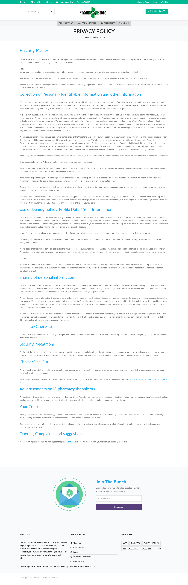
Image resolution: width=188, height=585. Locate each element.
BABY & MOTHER (151, 543)
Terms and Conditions (82, 557)
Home (86, 37)
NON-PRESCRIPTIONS (86, 23)
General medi (124, 23)
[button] (119, 507)
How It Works (78, 547)
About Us (77, 543)
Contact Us (71, 442)
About (139, 2)
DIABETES (135, 543)
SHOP (158, 549)
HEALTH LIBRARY (107, 23)
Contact (148, 2)
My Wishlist (164, 2)
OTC (125, 543)
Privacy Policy (67, 566)
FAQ (155, 2)
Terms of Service (83, 566)
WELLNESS (146, 549)
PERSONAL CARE (130, 549)
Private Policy (78, 561)
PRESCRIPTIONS (66, 23)
